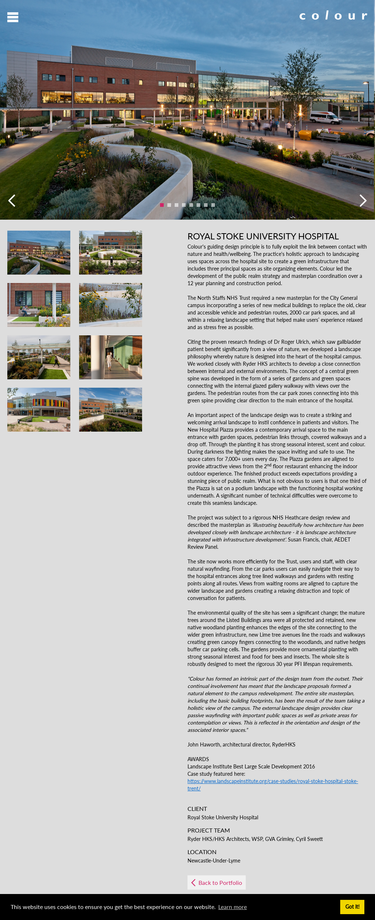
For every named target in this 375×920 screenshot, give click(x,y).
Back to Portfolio (220, 882)
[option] (187, 110)
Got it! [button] (352, 907)
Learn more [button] (232, 906)
